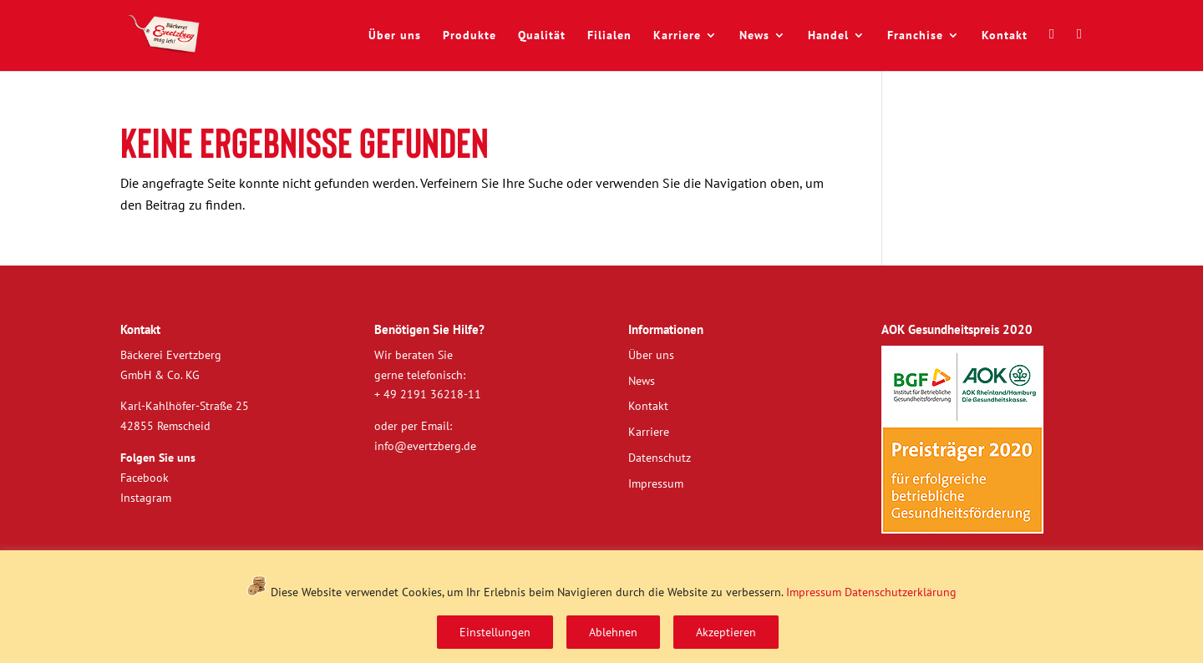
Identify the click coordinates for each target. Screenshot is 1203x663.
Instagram (145, 497)
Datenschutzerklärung (901, 592)
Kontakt (1005, 36)
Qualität (542, 36)
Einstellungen (494, 632)
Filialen (609, 36)
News (754, 36)
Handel (828, 36)
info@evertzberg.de (425, 445)
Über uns (394, 36)
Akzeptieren (726, 632)
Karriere (677, 36)
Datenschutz (659, 457)
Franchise (915, 36)
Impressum (813, 592)
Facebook (144, 477)
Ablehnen (613, 632)
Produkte (469, 36)
